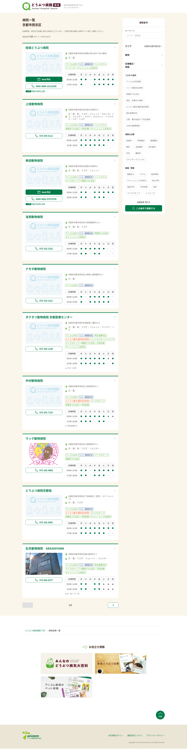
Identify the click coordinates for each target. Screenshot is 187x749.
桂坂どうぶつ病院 (38, 47)
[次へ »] (113, 605)
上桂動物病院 (35, 104)
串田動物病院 (35, 160)
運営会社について (134, 735)
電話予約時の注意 (35, 91)
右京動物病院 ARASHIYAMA (46, 548)
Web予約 (43, 79)
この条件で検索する (143, 208)
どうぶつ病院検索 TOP (35, 630)
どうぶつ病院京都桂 (39, 491)
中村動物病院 (35, 381)
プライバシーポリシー (155, 735)
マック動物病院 (36, 439)
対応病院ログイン (115, 735)
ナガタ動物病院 (36, 269)
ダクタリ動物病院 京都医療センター (50, 317)
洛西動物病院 (35, 217)
